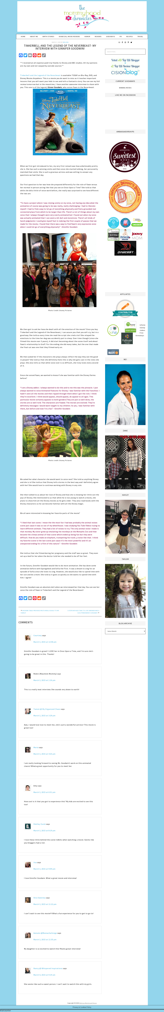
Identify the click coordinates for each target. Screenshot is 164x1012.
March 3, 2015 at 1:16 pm (44, 680)
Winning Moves (125, 88)
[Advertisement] (125, 273)
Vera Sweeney (39, 898)
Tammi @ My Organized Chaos (46, 709)
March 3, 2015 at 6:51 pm (44, 792)
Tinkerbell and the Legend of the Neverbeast (40, 75)
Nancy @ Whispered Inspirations (47, 968)
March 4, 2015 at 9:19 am (44, 975)
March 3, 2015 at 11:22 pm (44, 904)
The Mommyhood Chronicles (82, 17)
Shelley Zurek (39, 824)
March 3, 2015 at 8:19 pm (44, 830)
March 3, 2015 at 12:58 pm (44, 642)
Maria (35, 747)
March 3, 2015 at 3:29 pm (44, 715)
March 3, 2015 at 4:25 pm (44, 754)
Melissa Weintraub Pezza (88, 1003)
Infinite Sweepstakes (142, 327)
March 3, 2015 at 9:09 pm (44, 869)
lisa (35, 862)
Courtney (37, 635)
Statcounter (5, 1010)
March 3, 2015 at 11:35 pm (44, 939)
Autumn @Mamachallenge (45, 933)
